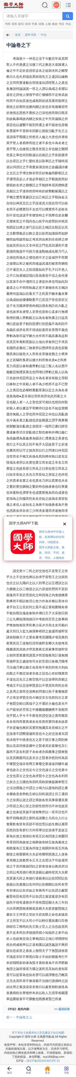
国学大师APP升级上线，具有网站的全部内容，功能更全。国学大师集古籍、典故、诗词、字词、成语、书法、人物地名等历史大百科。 (51, 547)
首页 (18, 34)
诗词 (28, 24)
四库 (14, 24)
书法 (68, 24)
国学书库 (30, 34)
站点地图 (58, 1032)
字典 (34, 24)
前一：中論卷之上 (19, 1017)
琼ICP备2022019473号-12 (43, 1060)
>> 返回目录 (62, 1009)
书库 (8, 24)
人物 (48, 24)
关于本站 (17, 1032)
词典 (41, 24)
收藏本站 (31, 1032)
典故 (55, 24)
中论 (43, 34)
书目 (61, 24)
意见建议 (44, 1032)
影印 (21, 24)
